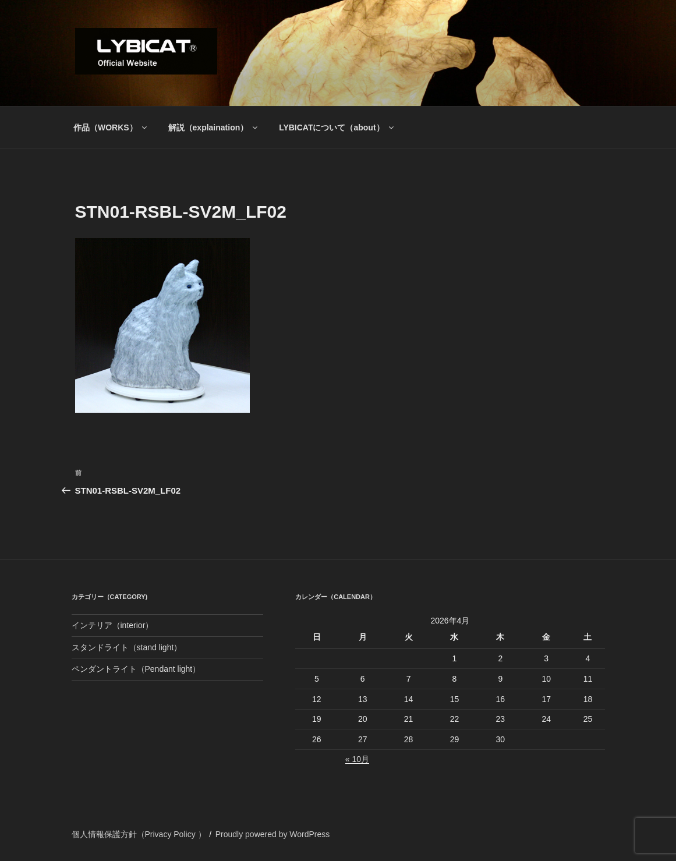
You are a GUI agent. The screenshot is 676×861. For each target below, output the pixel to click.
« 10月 (357, 759)
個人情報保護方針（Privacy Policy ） (139, 834)
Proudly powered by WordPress (272, 834)
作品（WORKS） (110, 127)
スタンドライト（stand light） (127, 647)
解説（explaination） (214, 127)
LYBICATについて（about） (337, 127)
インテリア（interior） (113, 625)
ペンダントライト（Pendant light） (136, 669)
